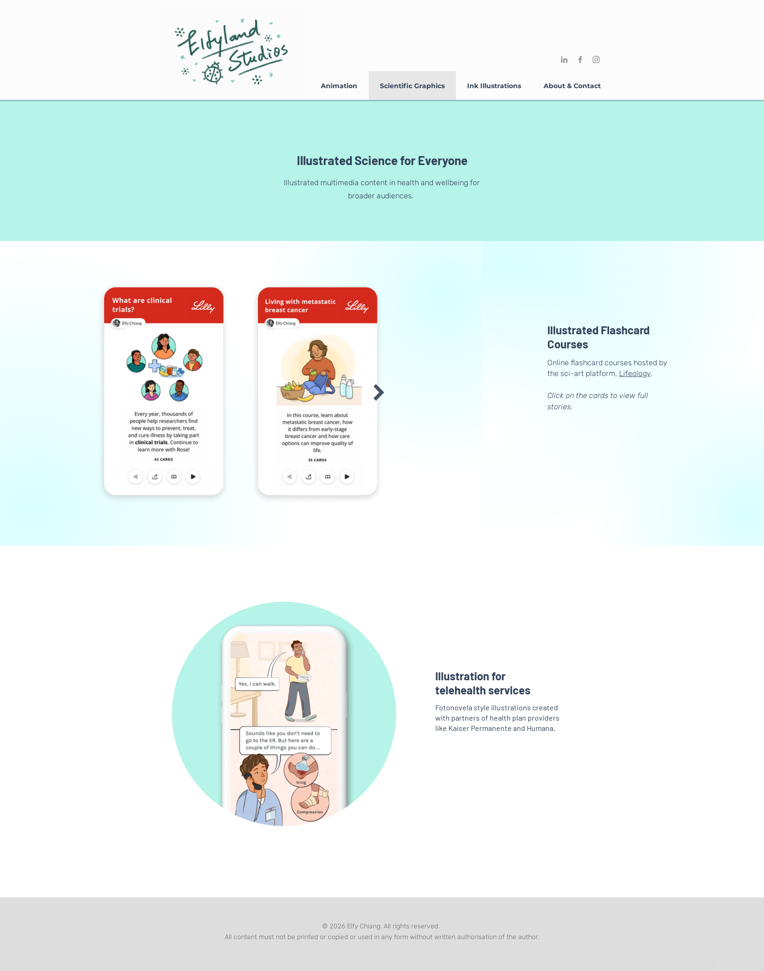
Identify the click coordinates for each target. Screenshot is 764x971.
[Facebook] (580, 59)
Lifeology (635, 373)
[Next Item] (379, 392)
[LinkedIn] (564, 59)
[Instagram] (596, 59)
